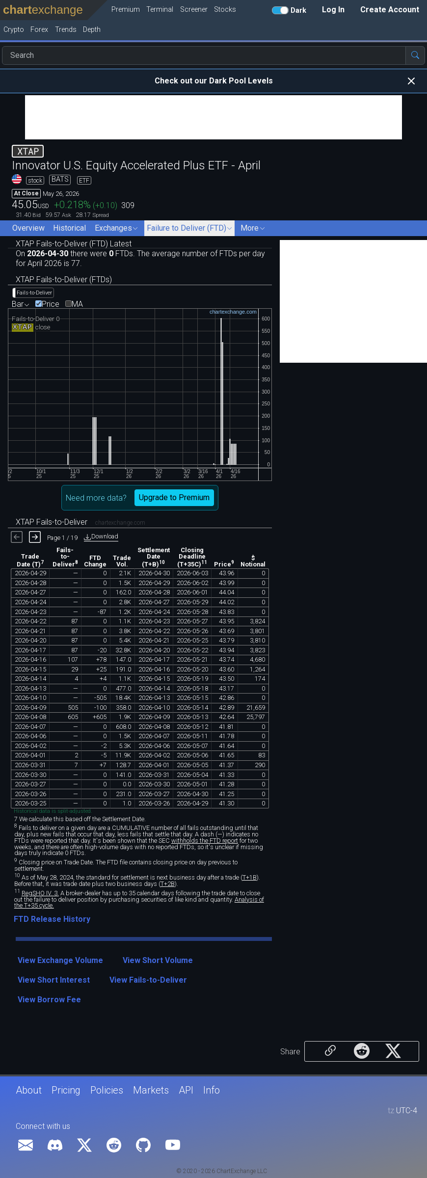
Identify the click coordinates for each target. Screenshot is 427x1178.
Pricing (66, 1090)
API (186, 1090)
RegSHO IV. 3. (40, 893)
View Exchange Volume (60, 960)
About (29, 1090)
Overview (28, 228)
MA (77, 304)
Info (211, 1090)
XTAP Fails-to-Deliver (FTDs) (64, 279)
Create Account (389, 9)
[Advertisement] (213, 117)
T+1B (249, 877)
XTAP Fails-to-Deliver (80, 522)
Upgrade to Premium (174, 497)
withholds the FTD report (204, 840)
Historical (69, 228)
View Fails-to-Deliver (148, 980)
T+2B (167, 883)
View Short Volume (158, 960)
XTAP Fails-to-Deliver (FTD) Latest (74, 243)
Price (50, 304)
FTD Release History (52, 919)
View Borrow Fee (49, 999)
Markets (151, 1090)
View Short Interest (54, 980)
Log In (333, 9)
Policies (106, 1090)
